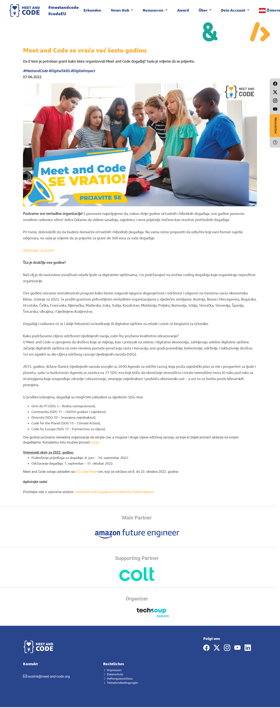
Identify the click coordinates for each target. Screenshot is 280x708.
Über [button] (203, 10)
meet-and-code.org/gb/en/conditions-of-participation (114, 492)
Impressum (112, 670)
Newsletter (276, 125)
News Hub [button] (120, 10)
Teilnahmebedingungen (120, 682)
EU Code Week (86, 472)
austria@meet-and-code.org (49, 676)
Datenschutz (113, 674)
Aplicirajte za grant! (38, 250)
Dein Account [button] (233, 10)
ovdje (95, 442)
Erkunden (92, 10)
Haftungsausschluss (118, 678)
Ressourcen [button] (153, 10)
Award (183, 10)
